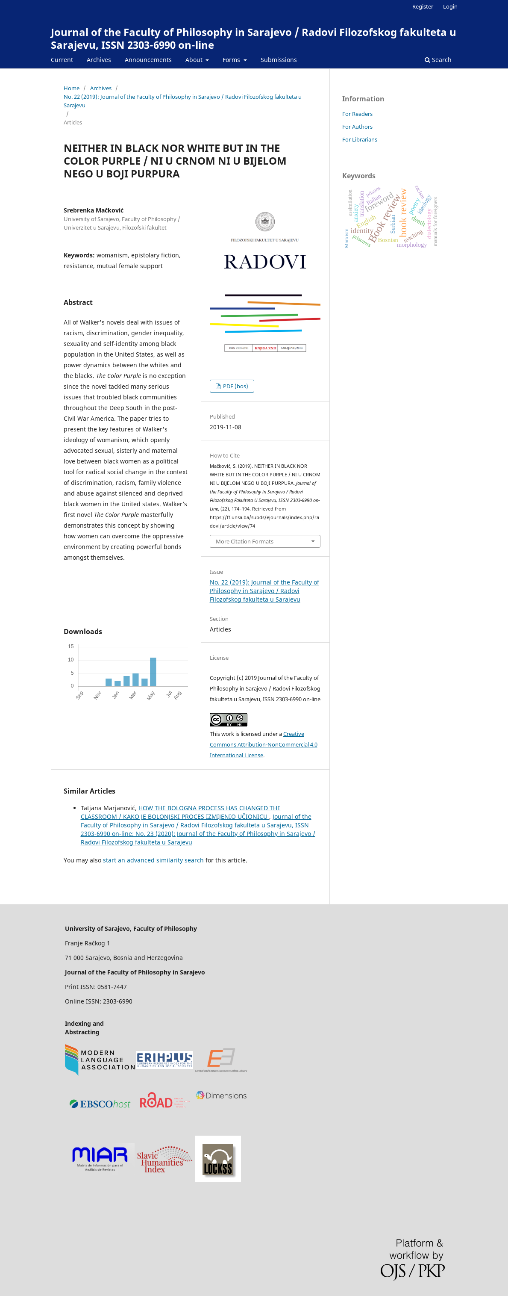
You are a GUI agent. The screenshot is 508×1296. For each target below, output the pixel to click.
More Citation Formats (244, 541)
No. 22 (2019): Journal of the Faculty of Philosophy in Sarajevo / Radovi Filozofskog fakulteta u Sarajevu (183, 101)
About (194, 60)
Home (71, 88)
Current (62, 60)
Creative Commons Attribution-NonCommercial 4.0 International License (263, 744)
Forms (232, 60)
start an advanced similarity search (153, 860)
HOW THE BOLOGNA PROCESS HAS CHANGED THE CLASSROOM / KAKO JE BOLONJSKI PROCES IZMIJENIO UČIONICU (181, 812)
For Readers (357, 114)
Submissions (279, 60)
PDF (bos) (235, 386)
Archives (99, 60)
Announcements (148, 60)
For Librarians (359, 139)
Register (422, 6)
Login (450, 6)
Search (438, 60)
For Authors (357, 126)
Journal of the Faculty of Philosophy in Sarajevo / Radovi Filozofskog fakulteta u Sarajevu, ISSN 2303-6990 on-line (253, 38)
